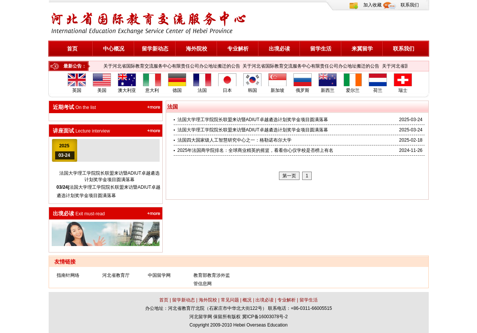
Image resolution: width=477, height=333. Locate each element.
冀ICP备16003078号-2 (265, 316)
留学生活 (320, 49)
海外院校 (196, 49)
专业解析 (238, 49)
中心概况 (113, 49)
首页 (72, 49)
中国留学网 (159, 275)
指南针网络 (68, 275)
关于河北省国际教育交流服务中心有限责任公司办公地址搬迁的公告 (171, 66)
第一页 (289, 175)
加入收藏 (372, 5)
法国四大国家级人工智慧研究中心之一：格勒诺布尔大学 (234, 140)
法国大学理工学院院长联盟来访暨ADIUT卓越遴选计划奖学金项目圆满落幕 (252, 119)
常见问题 (229, 300)
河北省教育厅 (116, 275)
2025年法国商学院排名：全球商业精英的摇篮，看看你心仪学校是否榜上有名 (255, 150)
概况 (247, 300)
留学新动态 (155, 49)
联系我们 (410, 5)
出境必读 (279, 49)
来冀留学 (362, 49)
